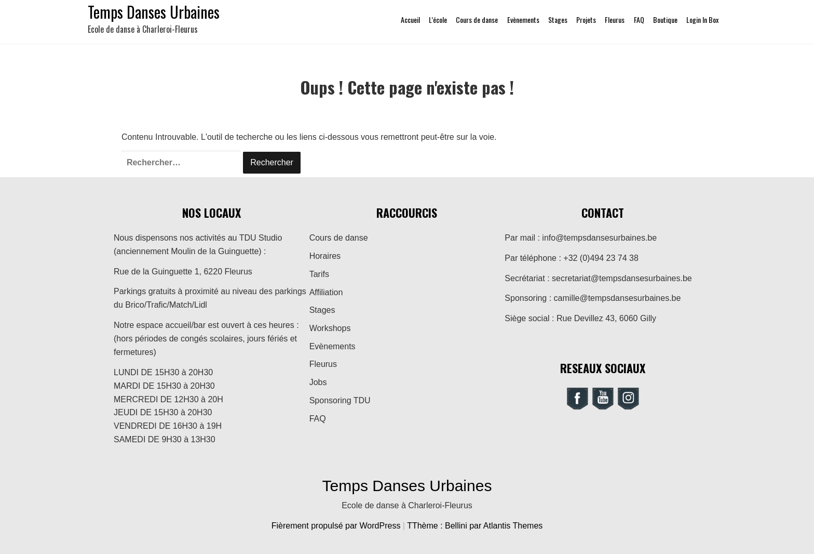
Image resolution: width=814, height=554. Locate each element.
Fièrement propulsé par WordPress (337, 525)
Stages (557, 19)
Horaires (325, 256)
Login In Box (702, 19)
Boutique (665, 19)
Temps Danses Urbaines (407, 485)
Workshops (330, 328)
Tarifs (319, 274)
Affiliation (326, 292)
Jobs (318, 382)
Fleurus (615, 19)
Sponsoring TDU (340, 400)
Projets (586, 19)
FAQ (639, 19)
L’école (438, 19)
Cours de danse (477, 19)
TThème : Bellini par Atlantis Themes (474, 525)
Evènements (523, 19)
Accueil (410, 19)
